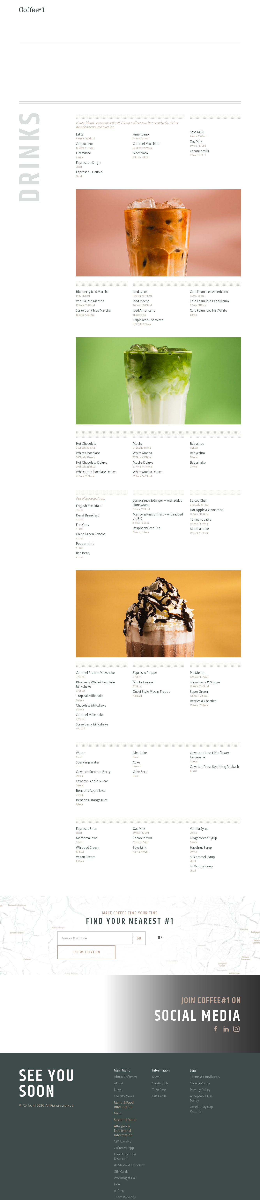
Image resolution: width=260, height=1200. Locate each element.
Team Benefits (125, 1165)
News (118, 1058)
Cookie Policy (200, 1052)
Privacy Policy (200, 1058)
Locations (121, 1178)
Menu (118, 1082)
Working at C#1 (125, 1146)
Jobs (117, 1153)
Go (108, 920)
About (118, 1052)
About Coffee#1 (125, 1045)
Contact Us (160, 1052)
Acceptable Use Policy (201, 1066)
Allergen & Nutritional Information (123, 1099)
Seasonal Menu (125, 1088)
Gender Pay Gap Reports (201, 1077)
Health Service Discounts (125, 1125)
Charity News (124, 1064)
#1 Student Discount (129, 1133)
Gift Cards (121, 1140)
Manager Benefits (127, 1172)
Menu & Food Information (124, 1073)
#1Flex (119, 1159)
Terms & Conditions (205, 1045)
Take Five (159, 1058)
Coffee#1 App (124, 1116)
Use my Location (174, 920)
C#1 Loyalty (122, 1110)
